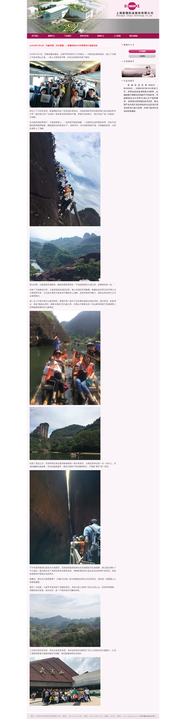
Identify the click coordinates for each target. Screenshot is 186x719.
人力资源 (117, 36)
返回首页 (35, 3)
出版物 (142, 56)
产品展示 (67, 36)
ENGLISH (45, 3)
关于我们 (35, 36)
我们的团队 (133, 36)
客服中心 (100, 36)
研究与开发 (84, 36)
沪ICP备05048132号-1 (148, 716)
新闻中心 (51, 36)
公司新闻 (142, 51)
